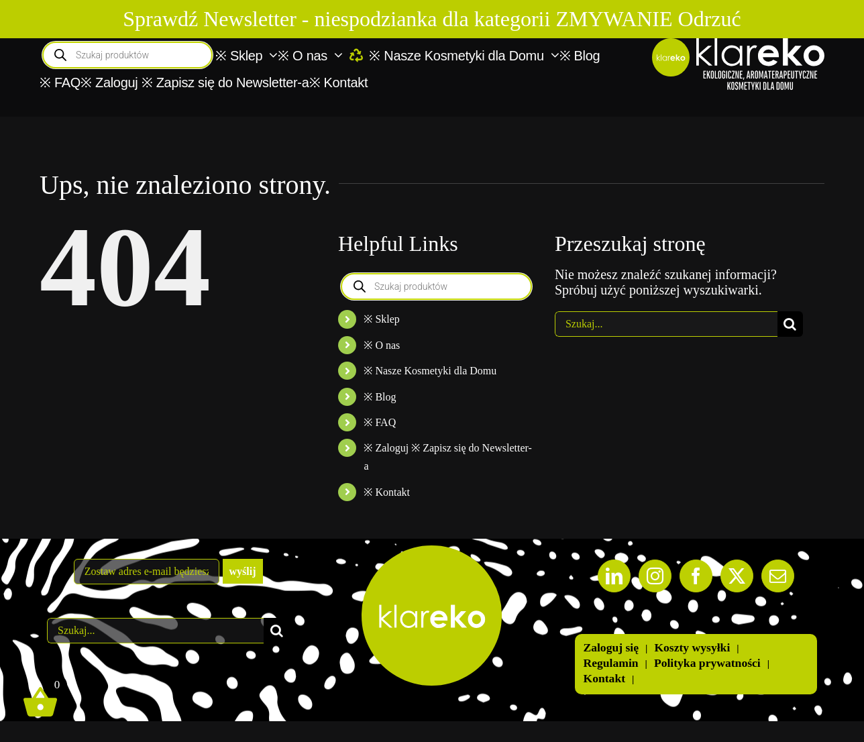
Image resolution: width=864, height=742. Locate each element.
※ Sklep (381, 319)
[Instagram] (655, 576)
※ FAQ (380, 422)
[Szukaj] (790, 324)
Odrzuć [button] (709, 19)
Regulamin (610, 663)
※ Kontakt (387, 492)
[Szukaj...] (666, 324)
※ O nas (382, 345)
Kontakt (604, 678)
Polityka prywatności (707, 663)
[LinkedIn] (614, 576)
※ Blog (380, 397)
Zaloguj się (611, 647)
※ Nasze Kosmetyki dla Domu (430, 370)
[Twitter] (736, 576)
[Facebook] (696, 576)
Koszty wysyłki (692, 647)
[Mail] (777, 576)
